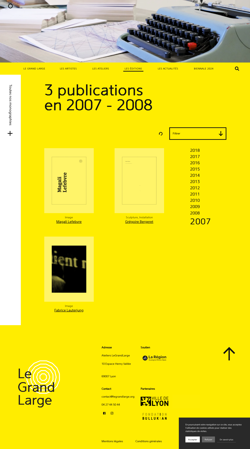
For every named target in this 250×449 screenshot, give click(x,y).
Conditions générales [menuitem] (148, 441)
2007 (200, 222)
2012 (195, 188)
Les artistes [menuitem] (68, 69)
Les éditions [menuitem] (133, 69)
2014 (195, 176)
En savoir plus (226, 440)
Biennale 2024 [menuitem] (204, 69)
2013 (195, 182)
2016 (195, 163)
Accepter (192, 440)
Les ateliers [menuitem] (100, 69)
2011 (195, 194)
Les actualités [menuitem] (168, 69)
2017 (195, 157)
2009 (195, 207)
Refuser (208, 440)
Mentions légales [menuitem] (112, 441)
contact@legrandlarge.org (118, 396)
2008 (195, 213)
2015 (195, 169)
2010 (195, 201)
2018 (195, 151)
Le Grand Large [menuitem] (34, 69)
